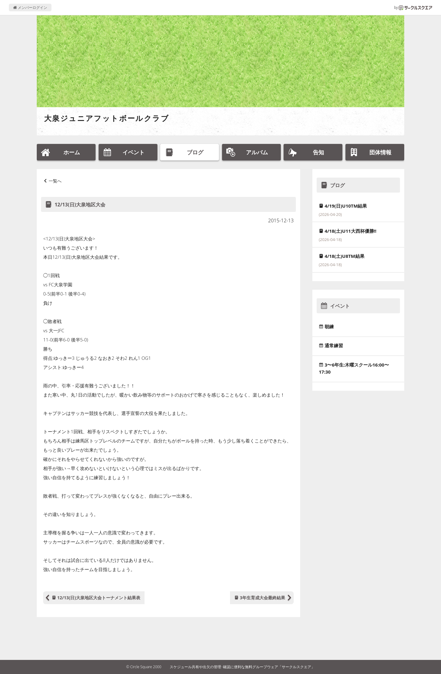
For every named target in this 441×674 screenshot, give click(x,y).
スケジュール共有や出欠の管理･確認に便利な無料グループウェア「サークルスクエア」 (242, 666)
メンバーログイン (30, 7)
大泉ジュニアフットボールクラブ (106, 118)
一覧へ (55, 181)
